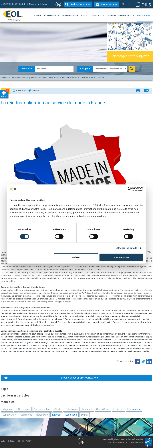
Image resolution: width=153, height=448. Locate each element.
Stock (57, 409)
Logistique (71, 414)
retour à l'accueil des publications (79, 378)
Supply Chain (9, 414)
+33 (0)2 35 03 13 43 (13, 4)
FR (122, 4)
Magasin (7, 409)
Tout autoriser (121, 257)
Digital (84, 414)
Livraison (118, 409)
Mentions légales (110, 439)
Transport (87, 409)
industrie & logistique (73, 15)
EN (129, 4)
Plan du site (113, 442)
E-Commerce (23, 409)
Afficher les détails (126, 248)
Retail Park (42, 414)
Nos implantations (38, 4)
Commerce (26, 414)
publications (143, 15)
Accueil (37, 15)
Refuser (76, 257)
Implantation (134, 409)
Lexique (123, 442)
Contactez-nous (109, 4)
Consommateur (42, 409)
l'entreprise (50, 15)
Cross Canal (102, 409)
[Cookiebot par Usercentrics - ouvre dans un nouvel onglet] (130, 189)
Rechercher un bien (80, 4)
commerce (96, 15)
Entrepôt (56, 414)
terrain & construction (119, 15)
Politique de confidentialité (131, 439)
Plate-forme (71, 409)
